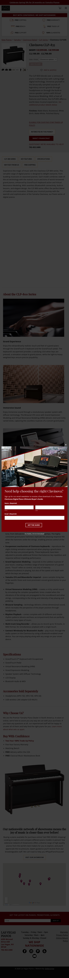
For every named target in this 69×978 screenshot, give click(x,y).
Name (11, 503)
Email (11, 514)
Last (36, 510)
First (6, 510)
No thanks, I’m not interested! (34, 534)
